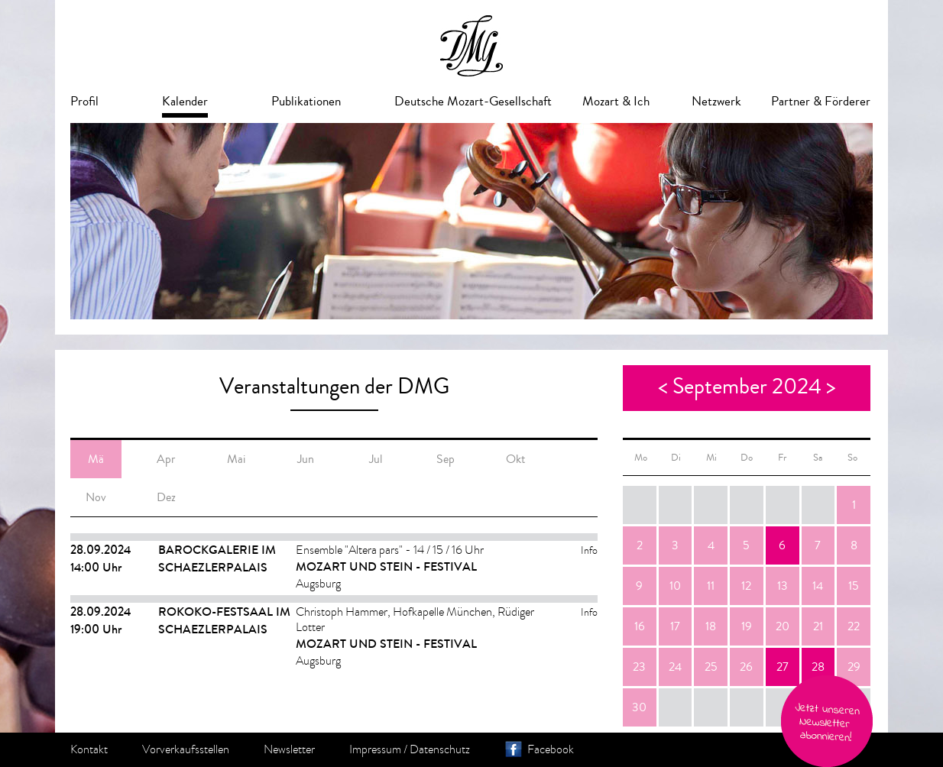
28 (818, 667)
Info (589, 550)
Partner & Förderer (820, 101)
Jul (375, 459)
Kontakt (89, 749)
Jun (305, 459)
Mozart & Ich (616, 101)
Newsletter (289, 749)
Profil (84, 101)
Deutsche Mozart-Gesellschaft (473, 101)
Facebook (550, 749)
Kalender (185, 101)
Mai (236, 459)
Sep (445, 459)
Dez (166, 497)
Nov (96, 497)
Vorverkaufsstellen (185, 749)
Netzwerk (716, 101)
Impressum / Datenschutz (409, 749)
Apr (166, 459)
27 (782, 667)
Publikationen (306, 101)
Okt (515, 459)
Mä (96, 459)
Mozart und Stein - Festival (386, 566)
